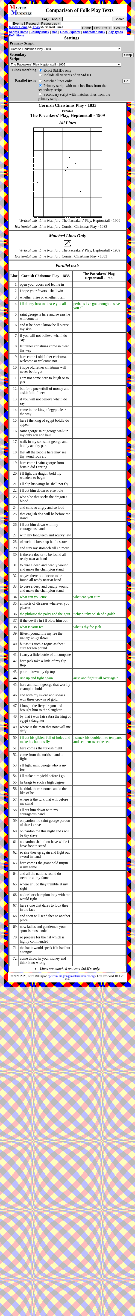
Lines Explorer (70, 32)
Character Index (94, 32)
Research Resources (43, 23)
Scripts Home (18, 32)
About (56, 19)
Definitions (16, 35)
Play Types (115, 32)
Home (86, 28)
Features (102, 28)
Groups (119, 28)
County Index (39, 32)
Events (18, 23)
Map (55, 32)
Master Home (18, 27)
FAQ (45, 19)
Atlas (36, 27)
